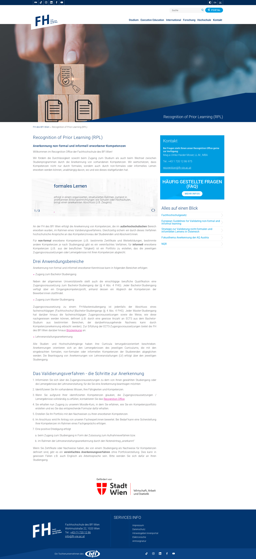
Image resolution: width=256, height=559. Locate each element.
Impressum (138, 525)
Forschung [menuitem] (189, 20)
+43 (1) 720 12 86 (80, 532)
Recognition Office (114, 398)
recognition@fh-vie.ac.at (177, 167)
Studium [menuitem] (134, 20)
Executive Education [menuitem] (152, 20)
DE (220, 2)
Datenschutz (138, 529)
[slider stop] (95, 197)
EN (215, 2)
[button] (152, 210)
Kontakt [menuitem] (217, 20)
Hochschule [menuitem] (204, 20)
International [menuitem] (173, 20)
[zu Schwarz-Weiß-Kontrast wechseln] (210, 2)
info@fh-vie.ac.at (75, 536)
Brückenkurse (74, 330)
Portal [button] (214, 9)
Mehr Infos (192, 193)
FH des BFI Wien (41, 127)
